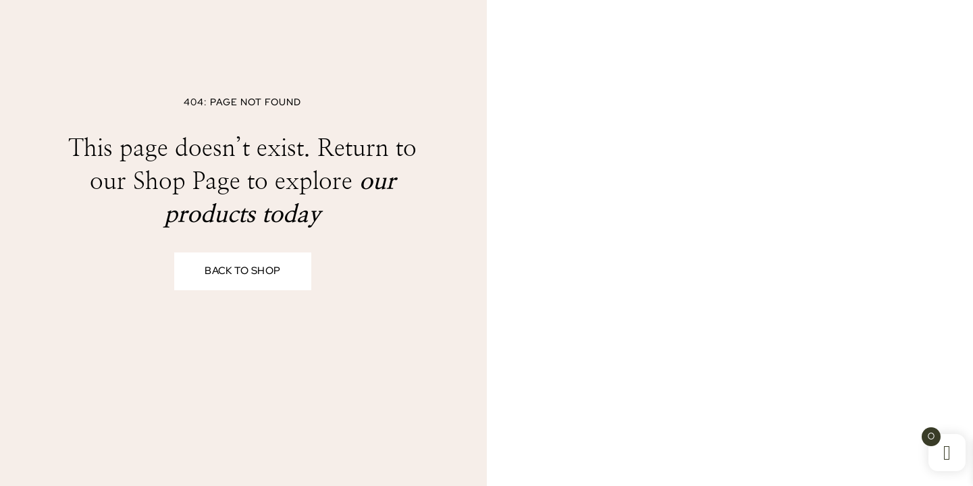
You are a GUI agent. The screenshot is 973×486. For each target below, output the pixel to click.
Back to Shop (242, 272)
